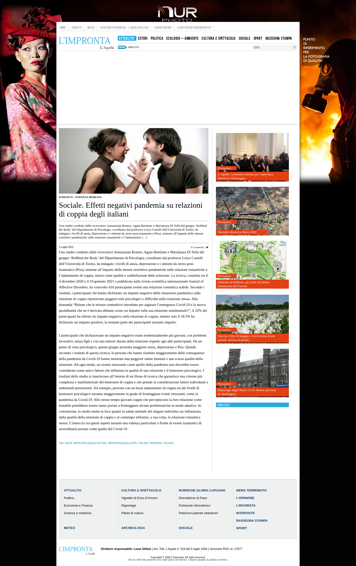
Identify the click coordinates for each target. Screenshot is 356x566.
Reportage (128, 505)
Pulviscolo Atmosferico (194, 505)
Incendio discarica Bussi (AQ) (237, 232)
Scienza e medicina (88, 197)
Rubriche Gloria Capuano (202, 490)
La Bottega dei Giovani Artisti (194, 27)
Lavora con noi (162, 27)
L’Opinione (245, 498)
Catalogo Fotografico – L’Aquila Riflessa (124, 27)
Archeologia (133, 528)
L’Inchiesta (246, 505)
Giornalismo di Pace (193, 498)
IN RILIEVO (66, 197)
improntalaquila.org (122, 443)
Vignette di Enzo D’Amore (139, 498)
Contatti (77, 27)
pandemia (156, 443)
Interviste (245, 513)
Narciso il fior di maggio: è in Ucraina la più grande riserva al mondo (246, 338)
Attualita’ (73, 490)
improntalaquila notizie (90, 443)
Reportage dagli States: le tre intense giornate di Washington (247, 392)
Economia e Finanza (78, 505)
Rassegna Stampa (252, 520)
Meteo (91, 27)
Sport (241, 528)
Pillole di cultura (132, 513)
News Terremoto (251, 490)
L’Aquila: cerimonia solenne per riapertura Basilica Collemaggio (245, 176)
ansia (68, 443)
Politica (69, 498)
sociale (168, 443)
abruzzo (133, 47)
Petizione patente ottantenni (198, 513)
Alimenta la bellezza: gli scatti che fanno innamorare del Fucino (243, 284)
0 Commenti (197, 247)
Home (63, 27)
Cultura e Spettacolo (141, 490)
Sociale (186, 528)
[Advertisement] (178, 87)
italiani (143, 443)
